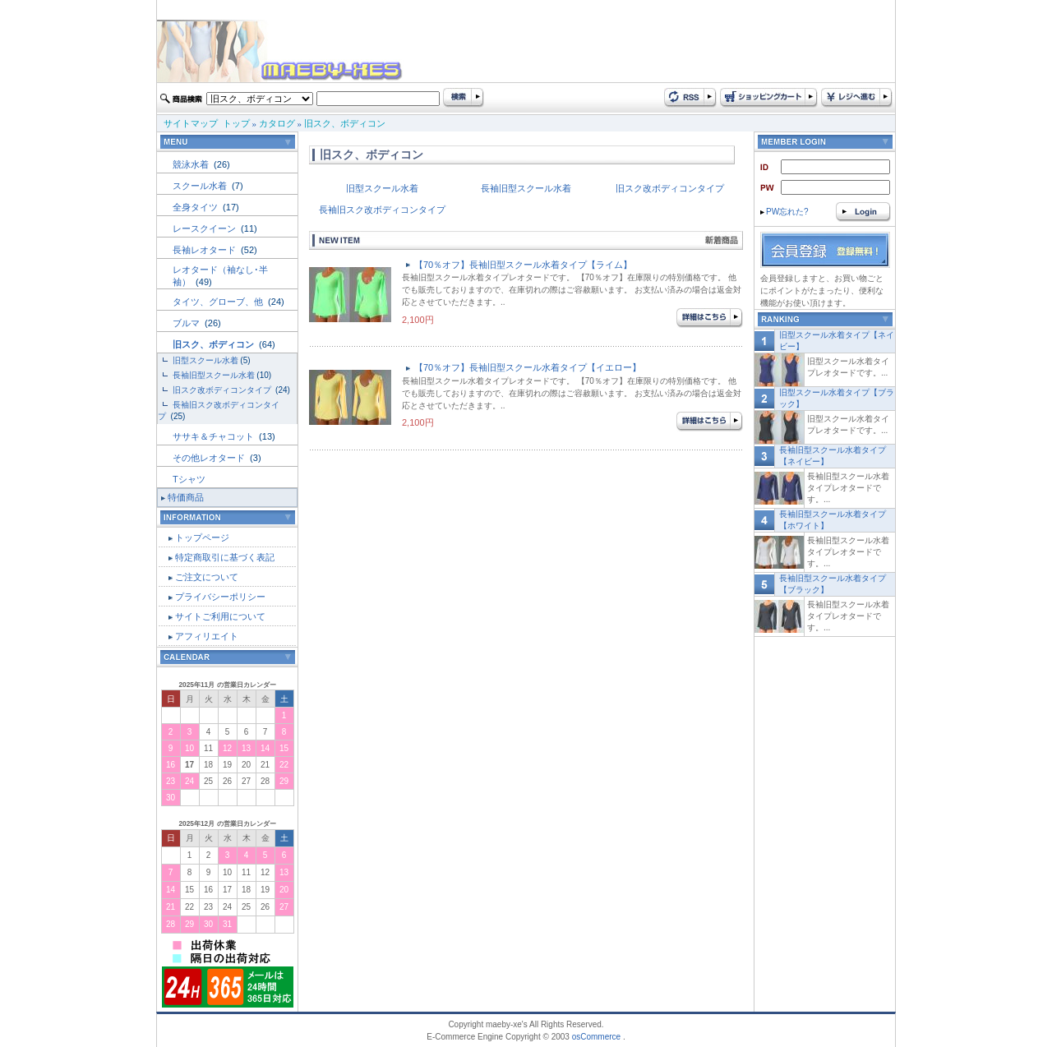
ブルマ (187, 323)
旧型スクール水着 (205, 360)
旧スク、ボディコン (344, 123)
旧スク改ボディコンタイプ (223, 389)
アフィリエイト (206, 636)
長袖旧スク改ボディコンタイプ (382, 209)
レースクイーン (205, 228)
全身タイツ (196, 207)
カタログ (277, 123)
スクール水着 (201, 186)
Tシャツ (189, 479)
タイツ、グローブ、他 (219, 302)
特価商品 (186, 497)
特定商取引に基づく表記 (225, 557)
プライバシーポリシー (220, 597)
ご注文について (206, 577)
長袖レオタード (205, 250)
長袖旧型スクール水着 (214, 375)
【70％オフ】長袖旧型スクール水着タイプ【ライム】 (523, 265)
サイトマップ (191, 123)
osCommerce (596, 1036)
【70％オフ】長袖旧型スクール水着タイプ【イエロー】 (527, 367)
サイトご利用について (220, 616)
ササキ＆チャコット (214, 436)
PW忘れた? (784, 211)
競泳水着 (192, 164)
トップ (236, 123)
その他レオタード (210, 458)
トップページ (202, 537)
